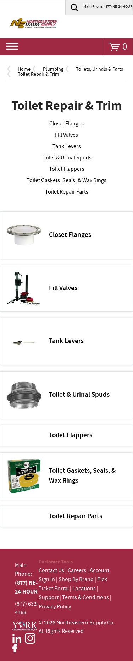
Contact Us (51, 570)
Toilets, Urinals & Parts (99, 69)
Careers (77, 570)
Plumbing (53, 69)
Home (24, 69)
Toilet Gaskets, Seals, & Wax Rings (66, 180)
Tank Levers (66, 146)
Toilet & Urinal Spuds (66, 158)
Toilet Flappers (66, 169)
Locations (84, 588)
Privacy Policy (55, 607)
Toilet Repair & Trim (38, 74)
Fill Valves (66, 135)
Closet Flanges (66, 124)
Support (49, 597)
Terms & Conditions (85, 597)
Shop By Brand (76, 579)
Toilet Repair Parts (66, 192)
